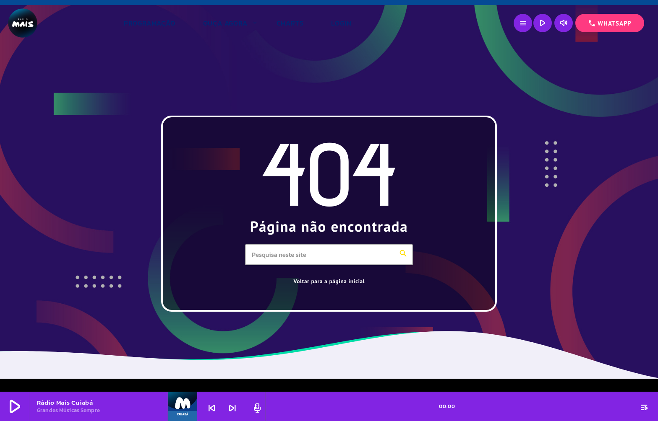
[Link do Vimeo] (59, 23)
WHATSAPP (610, 23)
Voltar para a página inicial (329, 281)
